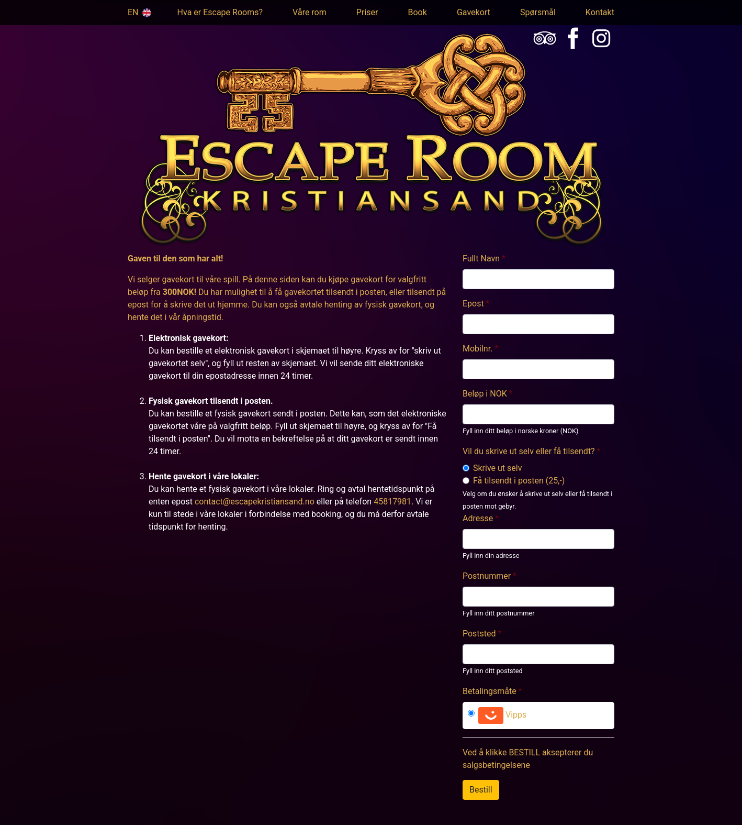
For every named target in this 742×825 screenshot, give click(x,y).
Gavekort (473, 12)
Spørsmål (538, 12)
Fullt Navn (481, 258)
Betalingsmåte (489, 691)
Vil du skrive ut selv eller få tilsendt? (529, 451)
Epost (473, 304)
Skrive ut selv (497, 468)
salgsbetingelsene (496, 765)
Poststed (479, 634)
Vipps (502, 715)
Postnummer (487, 576)
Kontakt (600, 12)
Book (417, 12)
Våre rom (310, 12)
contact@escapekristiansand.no (254, 502)
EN (138, 12)
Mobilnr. (477, 349)
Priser (367, 12)
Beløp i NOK (485, 394)
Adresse (478, 518)
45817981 (392, 502)
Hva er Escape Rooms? (220, 12)
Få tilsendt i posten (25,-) (519, 481)
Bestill (480, 790)
